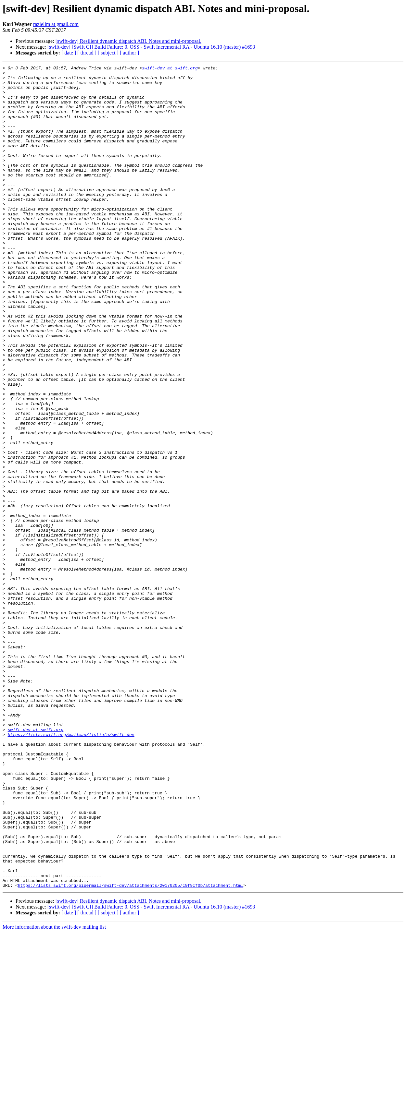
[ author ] (129, 52)
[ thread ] (86, 52)
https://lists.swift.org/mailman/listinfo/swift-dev (71, 869)
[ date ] (68, 52)
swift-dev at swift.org (170, 69)
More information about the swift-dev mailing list (54, 1091)
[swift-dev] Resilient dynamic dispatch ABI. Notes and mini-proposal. (128, 41)
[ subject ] (108, 52)
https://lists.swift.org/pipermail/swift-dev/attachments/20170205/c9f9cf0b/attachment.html (130, 1050)
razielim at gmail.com (56, 24)
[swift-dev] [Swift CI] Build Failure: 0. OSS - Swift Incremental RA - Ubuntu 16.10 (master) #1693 (151, 47)
